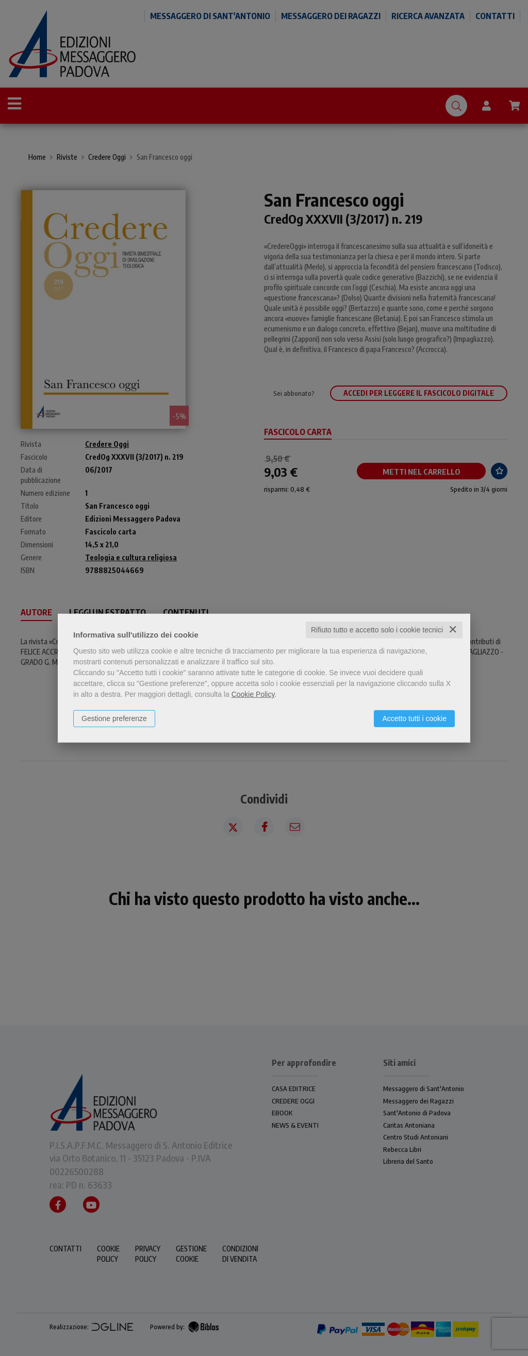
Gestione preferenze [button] (114, 718)
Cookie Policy (253, 694)
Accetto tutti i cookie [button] (414, 718)
